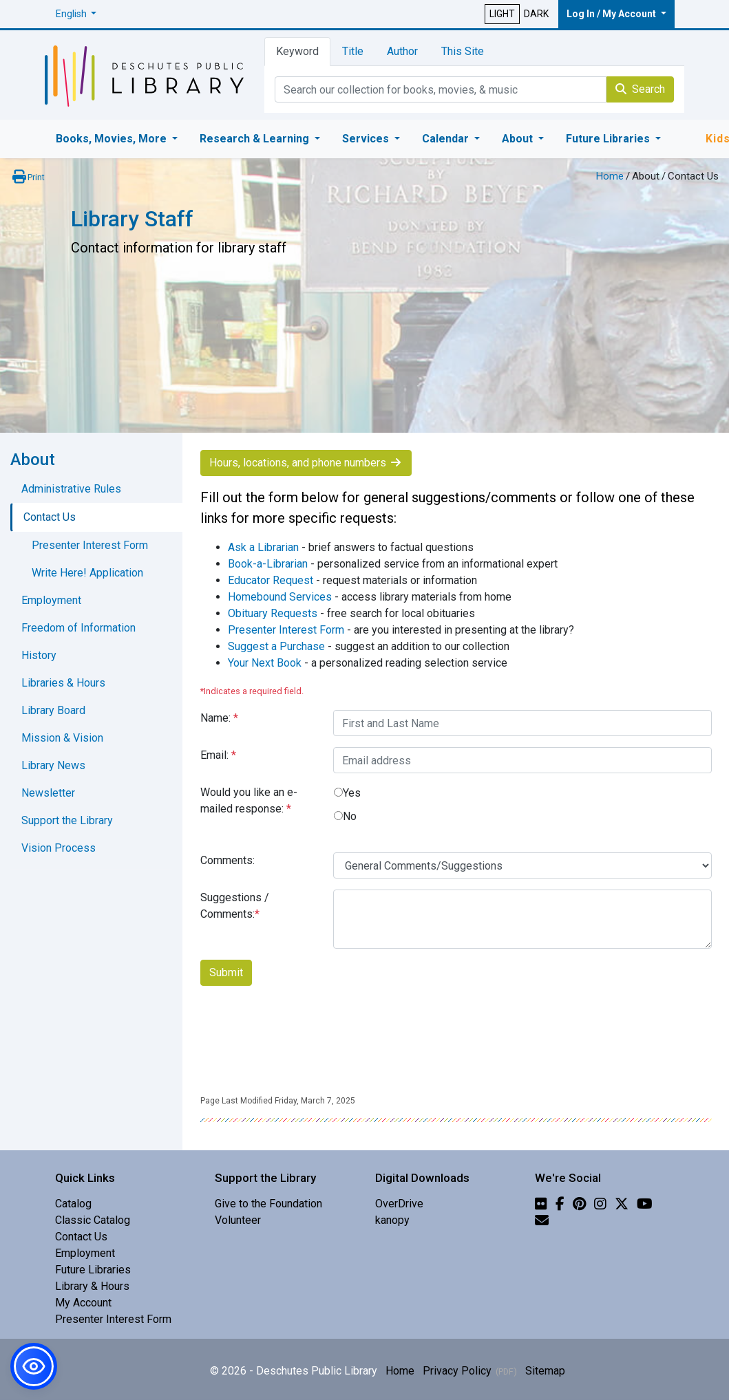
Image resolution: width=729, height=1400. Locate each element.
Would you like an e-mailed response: (248, 800)
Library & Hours (92, 1286)
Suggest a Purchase (276, 646)
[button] (76, 14)
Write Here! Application (87, 572)
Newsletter (48, 792)
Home (610, 176)
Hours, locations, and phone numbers (306, 462)
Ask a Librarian (263, 547)
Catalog (73, 1203)
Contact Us (49, 517)
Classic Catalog (92, 1220)
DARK (536, 13)
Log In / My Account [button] (612, 13)
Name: (219, 717)
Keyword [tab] (297, 51)
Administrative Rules (71, 488)
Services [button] (367, 138)
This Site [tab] (462, 51)
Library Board (53, 710)
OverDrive (399, 1203)
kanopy (392, 1220)
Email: (218, 755)
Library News (53, 765)
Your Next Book (265, 662)
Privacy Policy (457, 1370)
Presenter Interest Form (286, 629)
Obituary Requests (272, 613)
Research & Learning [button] (256, 138)
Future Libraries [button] (609, 138)
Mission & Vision (62, 737)
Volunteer (238, 1220)
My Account (83, 1302)
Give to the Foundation (268, 1203)
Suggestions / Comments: (234, 905)
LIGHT (502, 13)
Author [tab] (402, 51)
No (350, 816)
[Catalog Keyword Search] (440, 89)
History (38, 655)
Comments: (227, 860)
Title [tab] (352, 51)
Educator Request (270, 580)
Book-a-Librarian (268, 563)
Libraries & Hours (63, 682)
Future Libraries (93, 1269)
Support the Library (67, 820)
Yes (352, 792)
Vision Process (58, 847)
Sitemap (545, 1370)
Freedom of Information (78, 627)
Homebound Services (280, 596)
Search (640, 89)
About (645, 176)
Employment (51, 600)
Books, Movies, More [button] (112, 138)
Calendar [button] (447, 138)
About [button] (519, 138)
